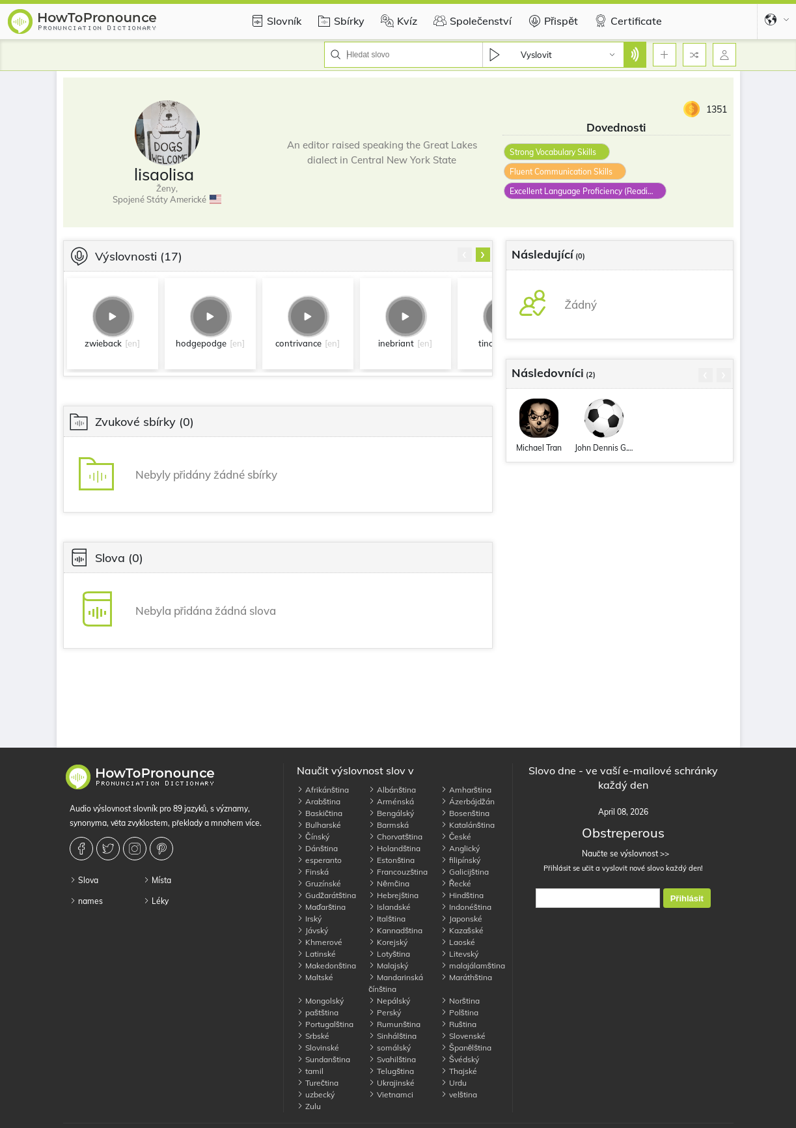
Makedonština (326, 965)
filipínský (460, 860)
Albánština (392, 790)
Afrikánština (323, 790)
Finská (313, 872)
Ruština (458, 1024)
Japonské (461, 919)
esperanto (319, 860)
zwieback (103, 343)
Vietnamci (390, 1094)
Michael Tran (539, 448)
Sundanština (323, 1059)
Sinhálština (392, 1036)
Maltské (315, 977)
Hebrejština (393, 895)
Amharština (466, 790)
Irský (309, 919)
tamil (310, 1071)
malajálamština (473, 965)
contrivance (298, 343)
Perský (384, 1012)
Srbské (313, 1036)
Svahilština (392, 1059)
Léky (156, 901)
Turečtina (317, 1083)
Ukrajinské (391, 1083)
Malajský (388, 965)
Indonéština (466, 907)
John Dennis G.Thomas (604, 448)
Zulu (309, 1106)
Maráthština (466, 977)
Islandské (389, 907)
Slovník (274, 20)
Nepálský (389, 1001)
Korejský (387, 942)
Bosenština (465, 813)
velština (459, 1094)
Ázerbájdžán (468, 801)
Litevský (459, 954)
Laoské (458, 942)
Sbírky (339, 20)
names (86, 901)
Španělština (466, 1047)
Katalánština (468, 825)
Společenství (471, 20)
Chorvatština (395, 836)
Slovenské (463, 1036)
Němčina (388, 883)
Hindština (462, 895)
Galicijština (465, 872)
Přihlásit (687, 898)
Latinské (316, 954)
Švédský (460, 1059)
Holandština (394, 848)
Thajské (459, 1071)
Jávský (312, 930)
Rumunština (394, 1024)
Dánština (317, 848)
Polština (459, 1012)
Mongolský (320, 1001)
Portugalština (325, 1024)
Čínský (313, 836)
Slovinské (318, 1047)
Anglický (460, 848)
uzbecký (316, 1094)
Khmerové (319, 942)
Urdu (454, 1083)
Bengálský (391, 813)
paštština (317, 1012)
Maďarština (321, 907)
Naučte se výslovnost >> (623, 853)
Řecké (456, 883)
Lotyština (389, 954)
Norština (460, 1001)
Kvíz (397, 20)
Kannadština (395, 930)
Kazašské (462, 930)
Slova (84, 880)
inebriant (396, 343)
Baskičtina (319, 813)
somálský (389, 1047)
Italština (386, 919)
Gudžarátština (326, 895)
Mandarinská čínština (395, 983)
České (456, 836)
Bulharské (319, 825)
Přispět (551, 20)
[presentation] (465, 254)
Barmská (388, 825)
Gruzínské (319, 883)
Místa (157, 880)
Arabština (318, 801)
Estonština (391, 860)
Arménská (391, 801)
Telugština (391, 1071)
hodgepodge (201, 343)
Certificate (626, 20)
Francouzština (398, 872)
